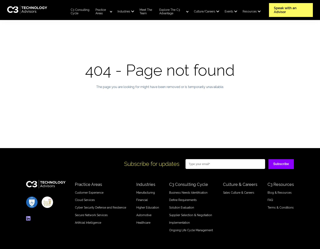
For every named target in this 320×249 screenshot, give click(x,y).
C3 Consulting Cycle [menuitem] (80, 11)
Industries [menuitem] (124, 11)
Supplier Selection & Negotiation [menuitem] (190, 215)
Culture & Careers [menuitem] (240, 184)
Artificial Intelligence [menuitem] (88, 222)
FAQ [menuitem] (270, 200)
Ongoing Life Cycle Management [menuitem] (191, 230)
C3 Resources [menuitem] (281, 184)
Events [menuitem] (229, 11)
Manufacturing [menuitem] (145, 192)
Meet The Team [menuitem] (146, 11)
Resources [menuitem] (250, 11)
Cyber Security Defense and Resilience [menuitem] (100, 207)
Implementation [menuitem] (179, 222)
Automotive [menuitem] (143, 215)
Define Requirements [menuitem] (183, 200)
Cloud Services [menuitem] (85, 200)
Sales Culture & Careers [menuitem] (238, 192)
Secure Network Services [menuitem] (91, 215)
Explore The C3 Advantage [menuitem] (169, 11)
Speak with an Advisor (285, 10)
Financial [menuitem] (142, 200)
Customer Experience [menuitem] (89, 192)
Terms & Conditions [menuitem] (281, 207)
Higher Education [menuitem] (147, 207)
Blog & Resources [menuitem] (280, 192)
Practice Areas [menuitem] (101, 11)
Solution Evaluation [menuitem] (181, 207)
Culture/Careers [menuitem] (204, 11)
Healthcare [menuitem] (143, 222)
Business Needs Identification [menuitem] (188, 192)
